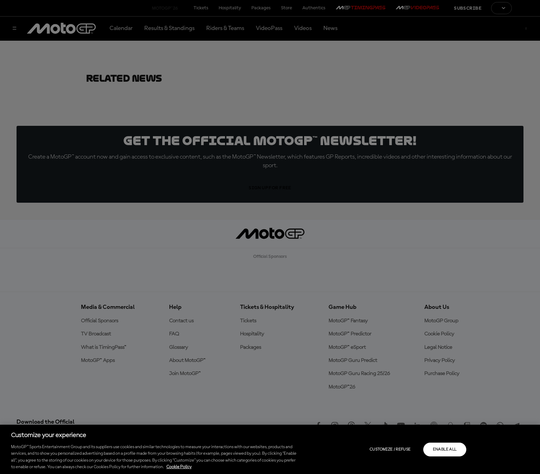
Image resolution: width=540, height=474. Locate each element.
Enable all (445, 449)
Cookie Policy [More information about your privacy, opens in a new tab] (178, 467)
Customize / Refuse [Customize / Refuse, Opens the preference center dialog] (390, 449)
